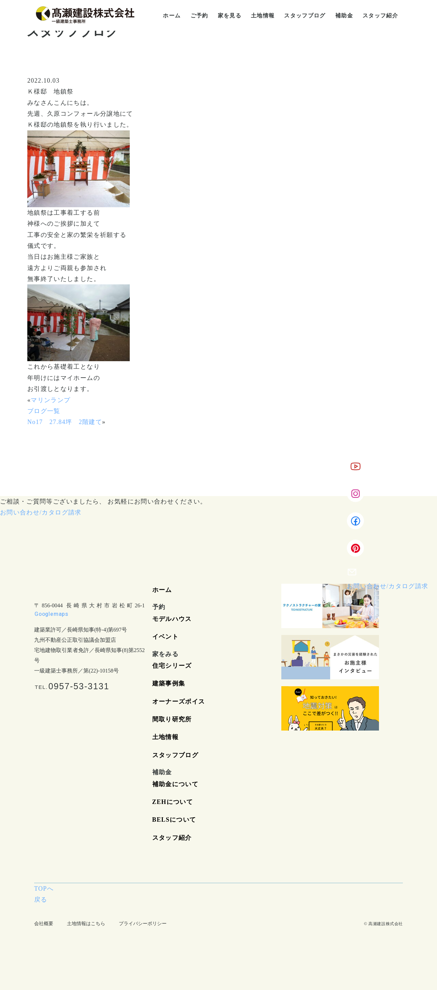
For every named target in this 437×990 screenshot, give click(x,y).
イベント (165, 637)
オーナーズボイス (178, 701)
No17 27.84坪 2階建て (64, 422)
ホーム (162, 590)
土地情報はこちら (86, 923)
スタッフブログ (175, 755)
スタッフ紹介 (172, 838)
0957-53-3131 (79, 686)
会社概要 (43, 923)
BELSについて (174, 820)
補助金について (175, 784)
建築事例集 (168, 683)
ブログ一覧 (43, 411)
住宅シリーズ (172, 666)
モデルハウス (172, 619)
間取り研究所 (172, 719)
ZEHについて (172, 802)
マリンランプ (50, 400)
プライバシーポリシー (143, 923)
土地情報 (165, 737)
